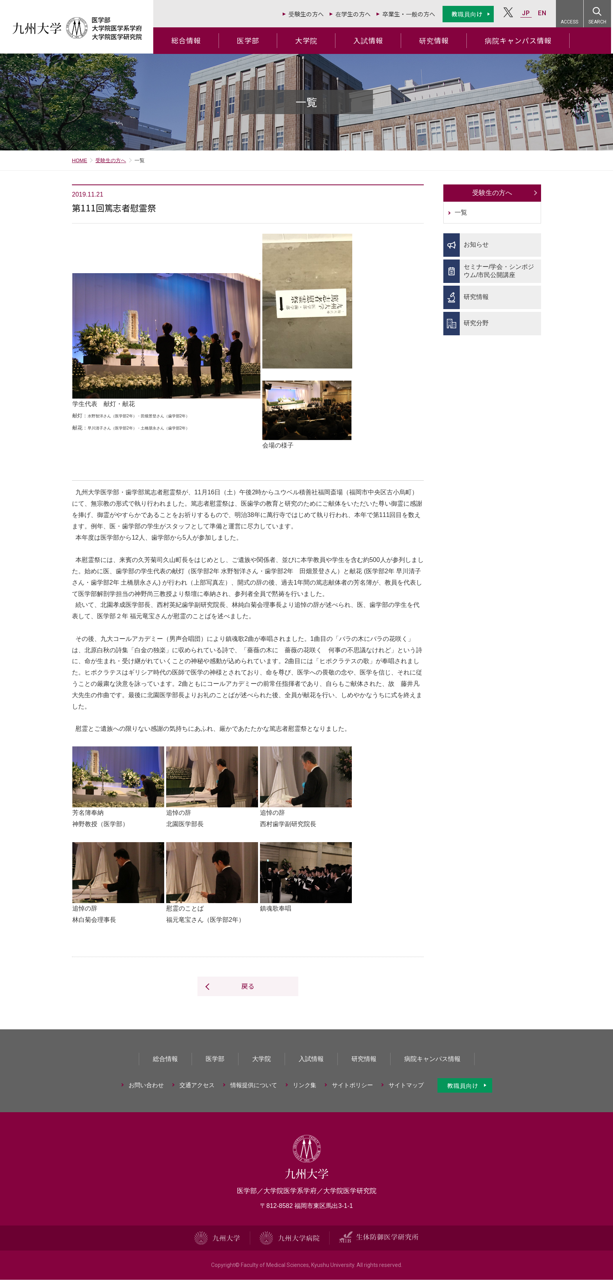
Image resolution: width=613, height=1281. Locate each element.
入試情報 (370, 40)
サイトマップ (406, 1086)
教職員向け (469, 14)
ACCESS (572, 22)
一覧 (461, 213)
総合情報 (188, 40)
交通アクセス (197, 1086)
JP (528, 13)
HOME (79, 162)
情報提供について (253, 1086)
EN (544, 13)
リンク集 (304, 1086)
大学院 (308, 40)
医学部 (250, 40)
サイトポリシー (352, 1086)
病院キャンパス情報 (520, 40)
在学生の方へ (355, 14)
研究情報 (436, 40)
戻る (248, 987)
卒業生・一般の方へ (410, 14)
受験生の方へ (308, 14)
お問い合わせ (146, 1086)
